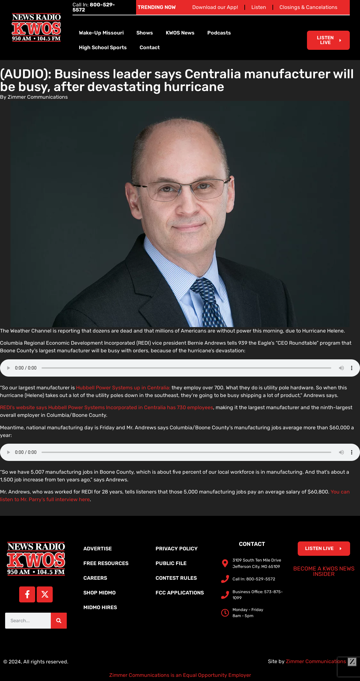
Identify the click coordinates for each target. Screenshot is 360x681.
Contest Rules (176, 578)
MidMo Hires (100, 607)
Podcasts (219, 33)
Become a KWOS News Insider (324, 571)
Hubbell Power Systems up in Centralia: (124, 388)
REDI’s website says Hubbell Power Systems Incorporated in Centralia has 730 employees (106, 407)
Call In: (94, 7)
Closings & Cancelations (308, 7)
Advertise (97, 549)
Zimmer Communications (321, 661)
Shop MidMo (99, 593)
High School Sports (103, 47)
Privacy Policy (177, 549)
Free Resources (105, 563)
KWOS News (180, 33)
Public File (171, 563)
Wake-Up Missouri (101, 33)
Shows (144, 33)
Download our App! (215, 7)
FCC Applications (180, 593)
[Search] (59, 621)
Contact (150, 47)
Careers (95, 578)
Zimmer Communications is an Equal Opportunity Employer (180, 675)
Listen (258, 7)
